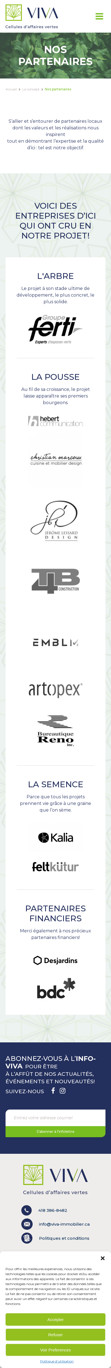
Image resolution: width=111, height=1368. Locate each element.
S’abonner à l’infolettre (55, 1131)
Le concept (31, 89)
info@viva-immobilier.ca (55, 1224)
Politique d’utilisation (57, 1361)
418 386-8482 (44, 1210)
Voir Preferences (55, 1350)
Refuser (55, 1334)
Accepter (55, 1319)
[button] (102, 1258)
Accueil (11, 89)
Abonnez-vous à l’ (51, 1062)
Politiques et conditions (64, 1238)
